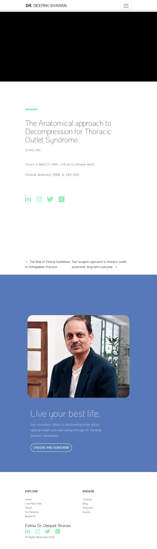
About (28, 507)
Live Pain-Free (33, 503)
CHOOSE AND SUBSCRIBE (51, 447)
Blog (85, 503)
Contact (87, 499)
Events (86, 512)
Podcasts (88, 507)
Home (28, 499)
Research (30, 516)
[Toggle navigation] (126, 6)
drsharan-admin (84, 164)
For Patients (32, 512)
